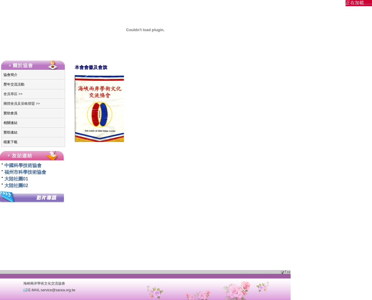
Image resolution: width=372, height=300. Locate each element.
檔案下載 (10, 142)
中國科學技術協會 (23, 165)
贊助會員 (10, 113)
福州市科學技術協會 (25, 172)
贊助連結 (10, 132)
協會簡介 (10, 75)
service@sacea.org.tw (58, 290)
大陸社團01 (16, 178)
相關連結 (10, 123)
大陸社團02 (16, 185)
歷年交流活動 (13, 84)
